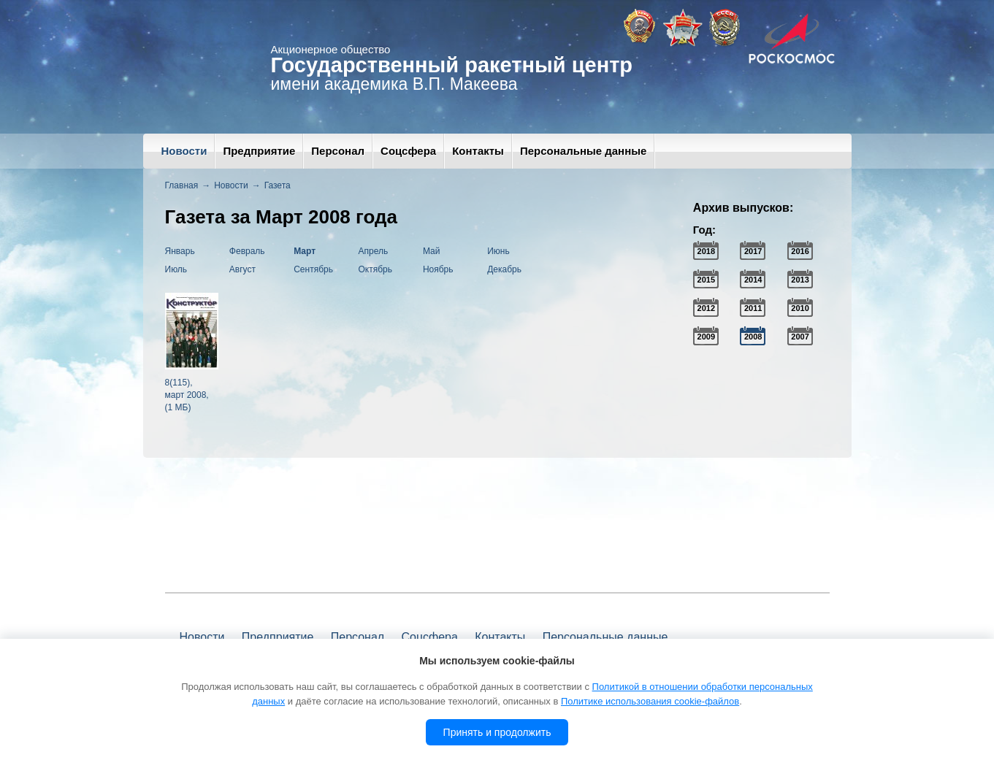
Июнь (498, 251)
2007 (799, 336)
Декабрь (504, 269)
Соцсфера (408, 151)
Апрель (374, 251)
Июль (176, 269)
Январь (180, 251)
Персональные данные (583, 151)
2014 (753, 279)
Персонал (337, 151)
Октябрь (376, 269)
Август (242, 269)
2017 (753, 251)
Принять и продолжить (497, 732)
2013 (799, 279)
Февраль (247, 251)
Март (305, 251)
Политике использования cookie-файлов (650, 701)
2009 (706, 336)
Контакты (478, 151)
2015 (706, 279)
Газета (277, 185)
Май (431, 251)
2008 (753, 336)
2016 (799, 251)
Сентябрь (313, 269)
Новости (184, 151)
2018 (706, 251)
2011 (753, 308)
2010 (799, 308)
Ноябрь (438, 269)
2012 (706, 308)
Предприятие (259, 151)
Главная (182, 185)
